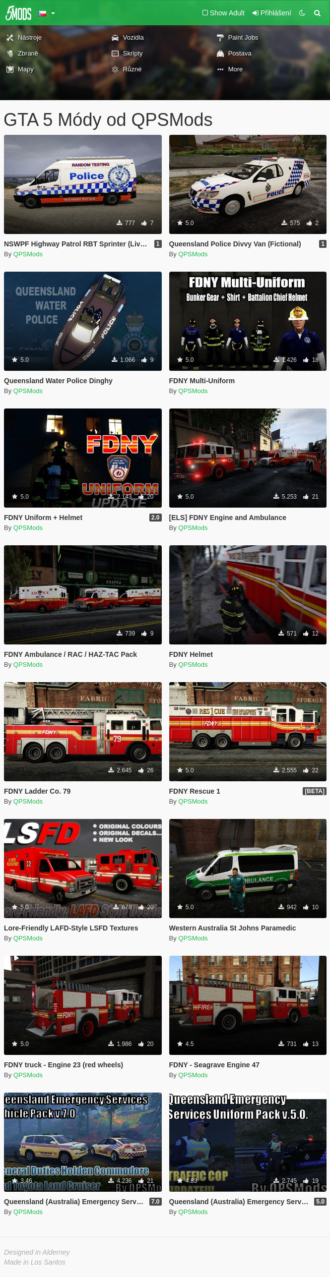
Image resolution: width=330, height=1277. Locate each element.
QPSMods (28, 254)
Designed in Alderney (37, 1252)
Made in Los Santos (35, 1262)
